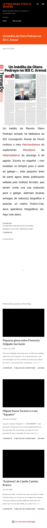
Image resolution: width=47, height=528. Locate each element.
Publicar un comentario (25, 368)
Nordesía (7, 229)
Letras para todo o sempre (17, 5)
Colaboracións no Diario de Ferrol (18, 226)
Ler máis (40, 368)
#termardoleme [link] (31, 144)
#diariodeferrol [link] (11, 155)
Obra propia (16, 21)
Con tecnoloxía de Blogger (23, 522)
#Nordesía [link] (29, 149)
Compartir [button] (7, 232)
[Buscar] (37, 4)
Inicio (5, 21)
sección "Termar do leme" (22, 229)
